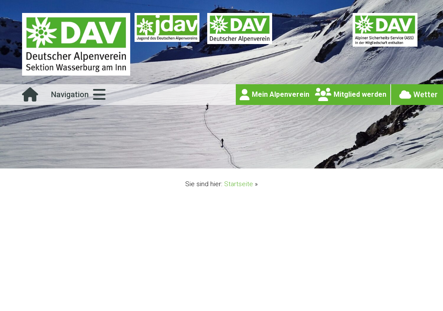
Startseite (238, 184)
